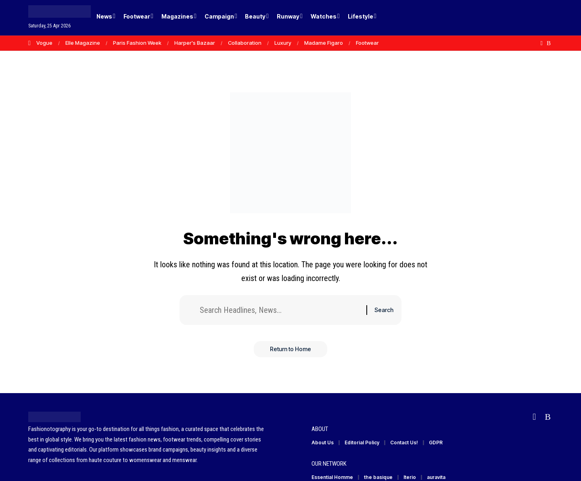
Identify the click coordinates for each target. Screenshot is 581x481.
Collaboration (244, 43)
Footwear (367, 43)
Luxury (282, 43)
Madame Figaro (323, 43)
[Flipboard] (542, 43)
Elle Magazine (82, 43)
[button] (532, 17)
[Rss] (549, 43)
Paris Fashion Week (137, 43)
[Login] (516, 18)
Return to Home (290, 349)
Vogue (44, 43)
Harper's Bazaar (194, 43)
